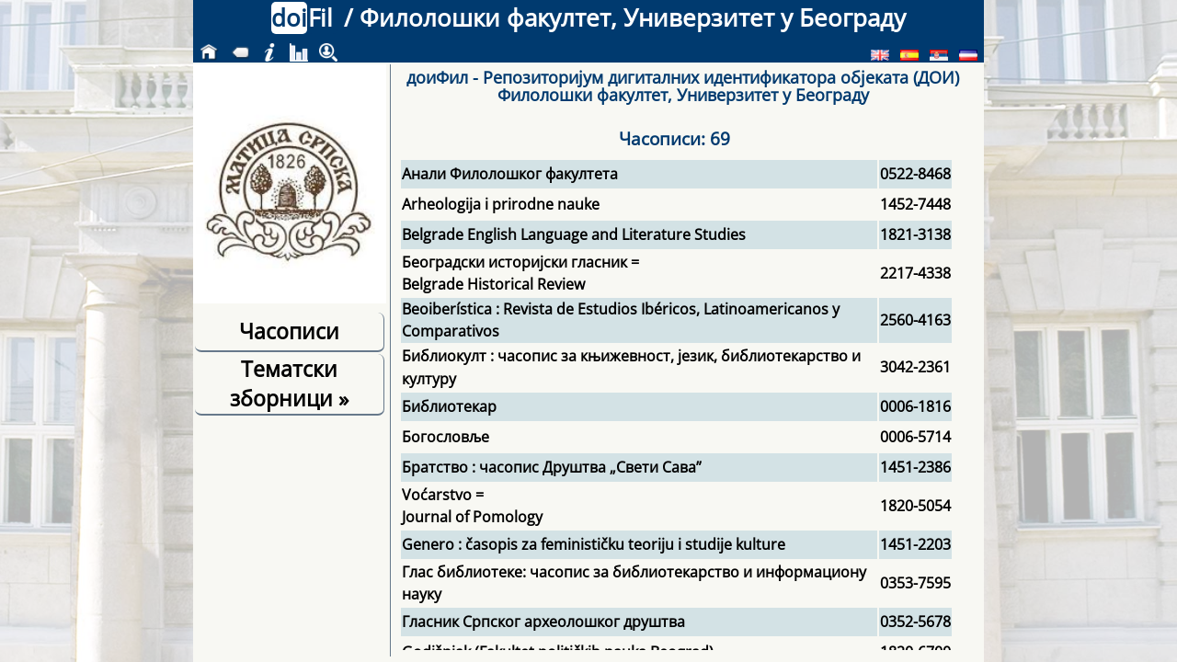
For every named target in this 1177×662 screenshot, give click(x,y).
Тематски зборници (289, 383)
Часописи (289, 331)
